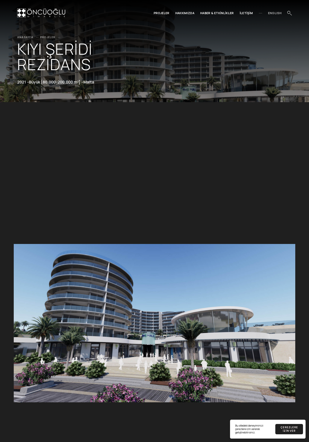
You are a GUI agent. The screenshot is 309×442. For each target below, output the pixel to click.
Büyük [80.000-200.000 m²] (54, 82)
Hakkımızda (185, 13)
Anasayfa (28, 37)
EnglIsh (275, 13)
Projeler (162, 13)
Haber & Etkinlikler (217, 13)
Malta (88, 82)
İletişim (246, 13)
